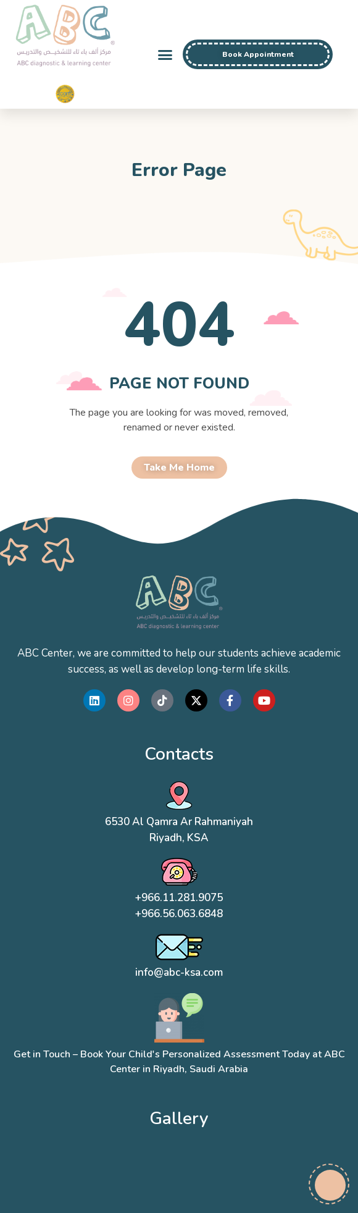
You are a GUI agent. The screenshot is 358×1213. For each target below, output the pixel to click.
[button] (165, 54)
